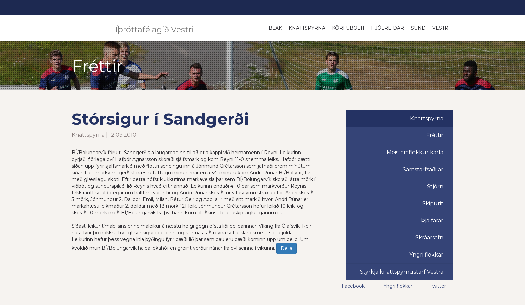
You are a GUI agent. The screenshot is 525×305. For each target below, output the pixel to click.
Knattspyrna (307, 28)
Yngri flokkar (426, 254)
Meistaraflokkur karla (415, 152)
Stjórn (435, 186)
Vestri (441, 28)
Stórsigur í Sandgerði (160, 119)
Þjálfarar (432, 220)
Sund (418, 28)
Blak (275, 28)
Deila (286, 248)
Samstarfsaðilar (423, 169)
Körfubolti (348, 28)
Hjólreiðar (387, 28)
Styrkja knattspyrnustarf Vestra (401, 272)
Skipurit (432, 203)
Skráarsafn (429, 237)
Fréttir (434, 135)
